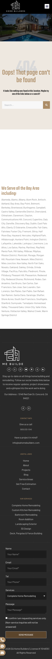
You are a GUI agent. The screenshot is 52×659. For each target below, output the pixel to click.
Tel (7, 576)
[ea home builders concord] (26, 160)
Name (9, 548)
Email (8, 562)
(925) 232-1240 (26, 429)
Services (10, 590)
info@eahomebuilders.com (26, 442)
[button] (47, 6)
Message (10, 604)
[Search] (46, 105)
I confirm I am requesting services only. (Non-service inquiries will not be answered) (26, 622)
